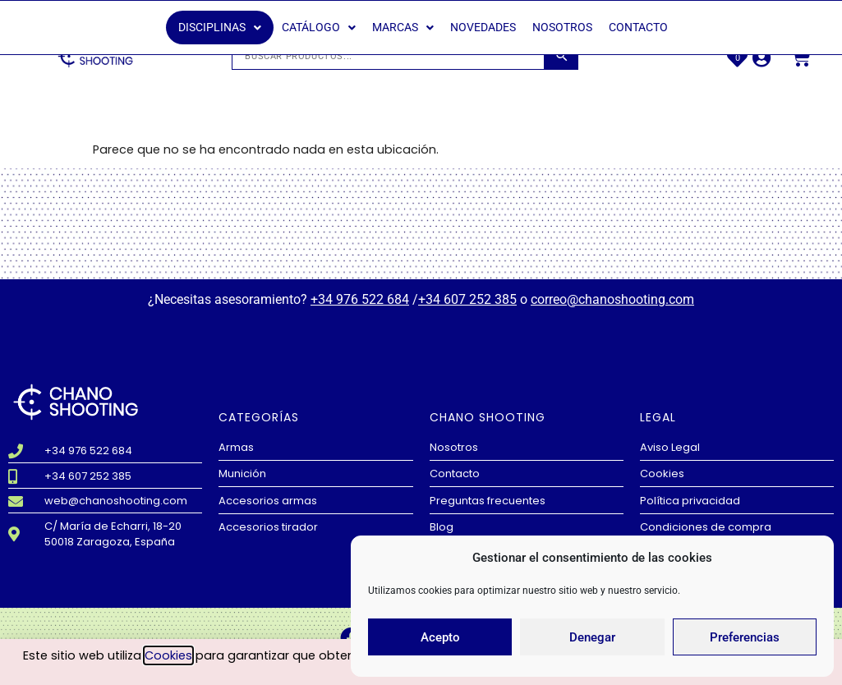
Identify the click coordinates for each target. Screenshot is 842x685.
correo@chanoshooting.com (612, 299)
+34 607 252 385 (467, 299)
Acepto (440, 637)
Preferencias (745, 637)
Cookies (168, 655)
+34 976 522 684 (360, 299)
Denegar (592, 637)
